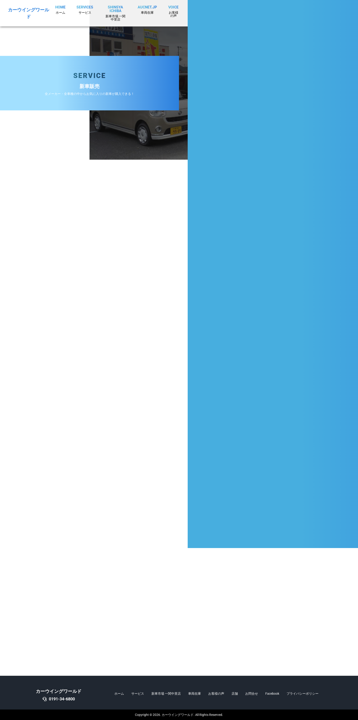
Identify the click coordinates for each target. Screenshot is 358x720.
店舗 (235, 693)
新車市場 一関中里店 (166, 693)
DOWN (345, 372)
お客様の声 (216, 693)
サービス (137, 693)
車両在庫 (194, 693)
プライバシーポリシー (303, 693)
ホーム (119, 693)
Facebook (272, 693)
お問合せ (251, 693)
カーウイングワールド (59, 691)
